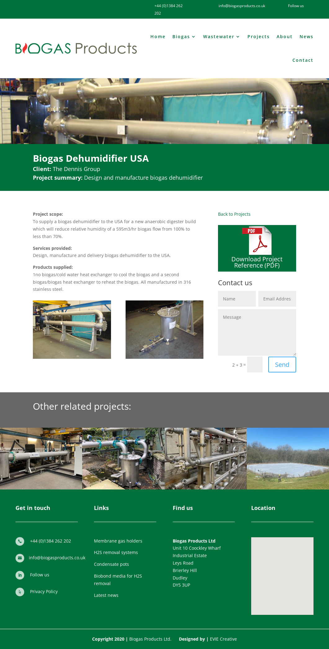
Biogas (181, 36)
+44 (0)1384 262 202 (50, 541)
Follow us (39, 575)
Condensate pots (111, 564)
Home (158, 36)
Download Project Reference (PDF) (256, 262)
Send (282, 364)
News (306, 36)
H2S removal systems (116, 552)
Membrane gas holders (118, 541)
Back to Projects (234, 214)
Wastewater (218, 36)
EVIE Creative (223, 639)
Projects (258, 36)
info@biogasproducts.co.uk (57, 558)
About (285, 36)
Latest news (106, 595)
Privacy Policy (44, 591)
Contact (302, 60)
